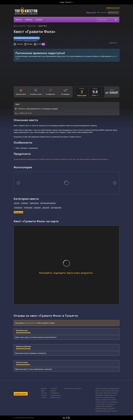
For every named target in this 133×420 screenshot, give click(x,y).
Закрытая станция (30, 40)
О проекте (54, 388)
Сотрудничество (56, 395)
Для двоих (37, 208)
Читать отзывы (81, 95)
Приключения (31, 26)
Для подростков (56, 208)
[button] (113, 12)
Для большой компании (48, 203)
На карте (39, 20)
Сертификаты (55, 393)
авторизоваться (30, 323)
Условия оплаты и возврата (72, 388)
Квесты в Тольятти (19, 26)
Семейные (24, 203)
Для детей (46, 208)
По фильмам (28, 208)
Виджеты (53, 391)
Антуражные (18, 208)
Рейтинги (29, 20)
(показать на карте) (51, 109)
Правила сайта (55, 397)
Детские (16, 203)
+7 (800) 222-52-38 (112, 8)
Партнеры (44, 393)
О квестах (44, 395)
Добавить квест (20, 394)
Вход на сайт (91, 12)
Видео (43, 391)
